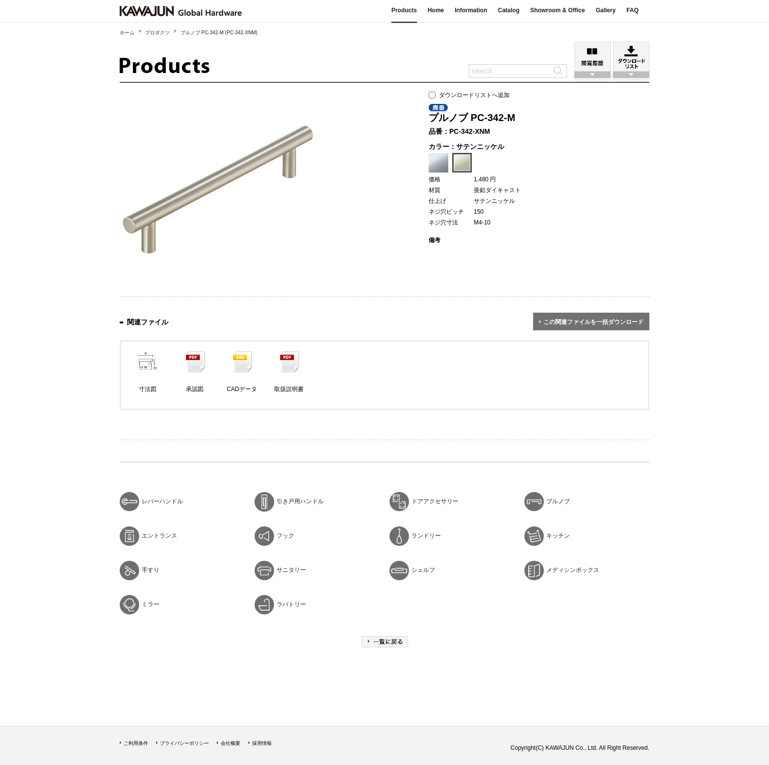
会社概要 (230, 743)
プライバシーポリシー (184, 743)
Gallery (606, 10)
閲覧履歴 (592, 57)
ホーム (127, 32)
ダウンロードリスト (631, 57)
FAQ (632, 10)
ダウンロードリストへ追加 (469, 95)
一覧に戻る (384, 641)
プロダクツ (157, 32)
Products (404, 10)
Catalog (508, 10)
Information (471, 10)
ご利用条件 (136, 743)
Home (436, 10)
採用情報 (262, 743)
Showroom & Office (557, 10)
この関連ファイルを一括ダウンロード (593, 322)
